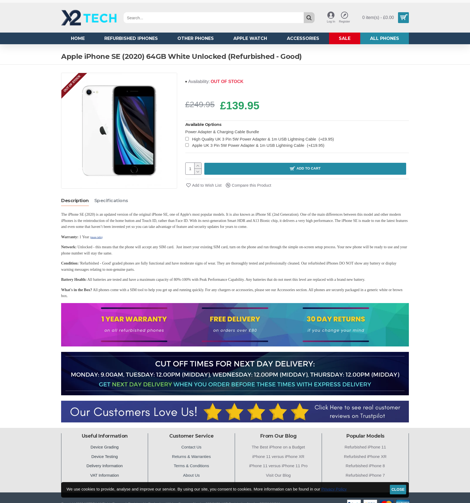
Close (398, 489)
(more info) (96, 236)
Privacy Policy (334, 489)
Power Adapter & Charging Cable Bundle (222, 131)
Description (75, 200)
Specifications (111, 200)
